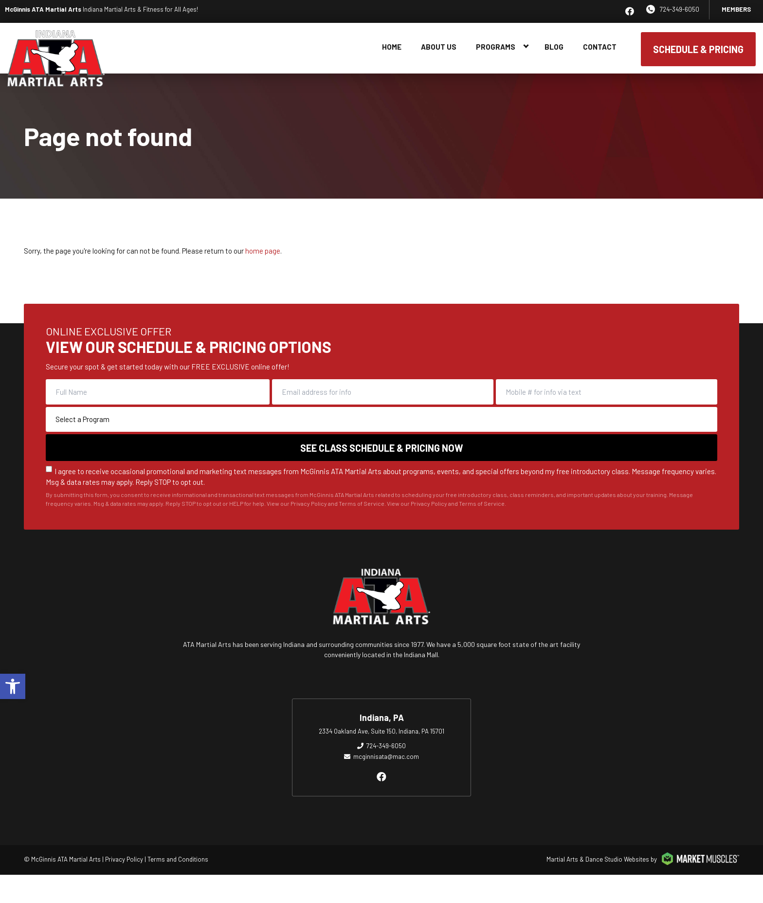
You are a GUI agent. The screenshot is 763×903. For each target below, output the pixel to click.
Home (391, 46)
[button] (12, 686)
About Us (438, 46)
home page (262, 250)
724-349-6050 (679, 9)
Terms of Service (482, 509)
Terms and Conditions (177, 859)
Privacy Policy (429, 509)
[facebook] (629, 11)
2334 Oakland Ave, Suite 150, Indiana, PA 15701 (381, 731)
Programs (495, 46)
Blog (554, 46)
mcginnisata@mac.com (386, 756)
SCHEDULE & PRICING (698, 49)
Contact (600, 46)
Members (736, 9)
